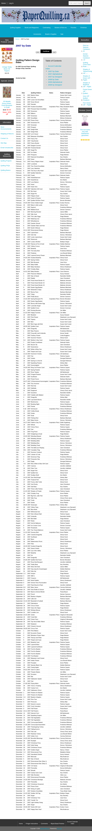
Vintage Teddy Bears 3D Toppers (6, 60)
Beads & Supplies (50, 34)
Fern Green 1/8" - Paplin (87, 104)
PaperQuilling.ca (44, 828)
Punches (73, 27)
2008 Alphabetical (55, 82)
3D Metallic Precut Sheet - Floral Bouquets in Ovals (6, 97)
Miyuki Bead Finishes (57, 823)
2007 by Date (53, 71)
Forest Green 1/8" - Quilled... (87, 91)
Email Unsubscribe (7, 148)
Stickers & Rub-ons (60, 27)
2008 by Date (53, 79)
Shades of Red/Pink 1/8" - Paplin (87, 84)
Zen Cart (59, 828)
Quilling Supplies (15, 27)
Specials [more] (7, 81)
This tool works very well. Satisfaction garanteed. (85, 125)
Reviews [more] (85, 110)
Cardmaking (46, 27)
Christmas (83, 27)
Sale (61, 34)
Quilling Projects (6, 161)
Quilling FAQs (5, 165)
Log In (11, 3)
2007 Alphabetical (55, 74)
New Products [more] (7, 41)
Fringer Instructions (32, 823)
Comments (44, 823)
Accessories (37, 34)
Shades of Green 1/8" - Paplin (87, 78)
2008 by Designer (55, 85)
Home (3, 3)
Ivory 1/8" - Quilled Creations (86, 98)
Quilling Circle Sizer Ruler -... (87, 64)
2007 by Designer (55, 77)
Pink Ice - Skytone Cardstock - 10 (87, 48)
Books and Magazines (32, 27)
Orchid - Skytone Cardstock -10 (86, 57)
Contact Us (4, 138)
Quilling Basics (6, 170)
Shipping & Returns (7, 134)
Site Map (4, 143)
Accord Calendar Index (72, 822)
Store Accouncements (6, 128)
